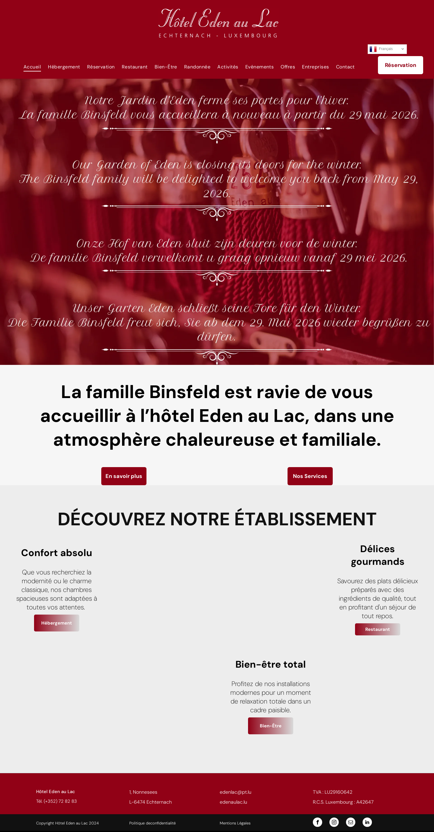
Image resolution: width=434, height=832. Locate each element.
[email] (350, 823)
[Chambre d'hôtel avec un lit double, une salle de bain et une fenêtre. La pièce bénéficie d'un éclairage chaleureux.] (163, 590)
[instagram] (334, 823)
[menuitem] (30, 66)
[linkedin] (367, 823)
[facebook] (317, 823)
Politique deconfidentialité (152, 823)
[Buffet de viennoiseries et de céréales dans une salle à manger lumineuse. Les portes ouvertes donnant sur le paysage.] (56, 697)
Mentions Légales (235, 823)
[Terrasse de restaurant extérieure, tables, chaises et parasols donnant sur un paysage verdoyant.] (163, 697)
